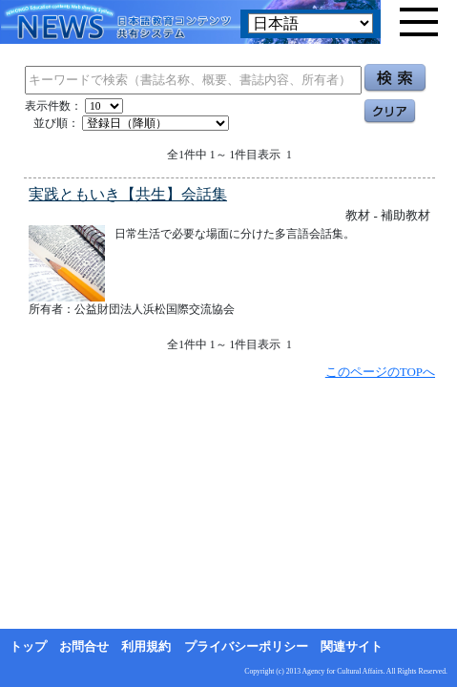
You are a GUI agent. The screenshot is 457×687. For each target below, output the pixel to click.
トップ (28, 647)
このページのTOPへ (380, 371)
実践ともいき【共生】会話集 (128, 194)
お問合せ (84, 647)
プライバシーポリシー (246, 647)
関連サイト (352, 647)
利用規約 (146, 647)
